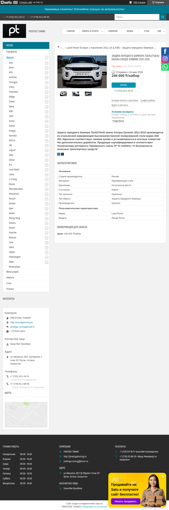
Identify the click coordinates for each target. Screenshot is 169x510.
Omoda (12, 203)
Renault (12, 237)
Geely (11, 106)
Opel (11, 208)
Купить (123, 85)
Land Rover (14, 169)
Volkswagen (15, 257)
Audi (11, 62)
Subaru (12, 223)
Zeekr (11, 262)
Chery (11, 87)
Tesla (11, 247)
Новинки (112, 31)
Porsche (12, 232)
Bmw (11, 67)
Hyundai (13, 135)
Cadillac (13, 77)
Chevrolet (13, 92)
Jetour (12, 160)
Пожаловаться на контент (94, 507)
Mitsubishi (14, 194)
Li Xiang (13, 179)
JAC (10, 145)
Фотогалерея (12, 272)
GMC (11, 111)
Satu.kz (99, 503)
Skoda (12, 213)
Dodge (12, 96)
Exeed (11, 101)
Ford (11, 116)
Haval (11, 121)
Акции (130, 31)
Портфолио (11, 51)
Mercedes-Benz (16, 189)
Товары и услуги (90, 31)
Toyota (12, 252)
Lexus (11, 174)
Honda (12, 126)
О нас (147, 31)
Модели (10, 57)
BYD (10, 72)
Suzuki (12, 227)
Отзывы (10, 289)
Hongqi (12, 131)
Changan (13, 82)
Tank (11, 242)
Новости (10, 277)
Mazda (12, 184)
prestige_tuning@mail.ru (22, 327)
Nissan (12, 198)
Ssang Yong (14, 218)
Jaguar (12, 150)
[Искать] (162, 17)
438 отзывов (139, 2)
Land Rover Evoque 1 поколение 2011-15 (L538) (93, 47)
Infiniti (12, 140)
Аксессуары (14, 266)
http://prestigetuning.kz (21, 322)
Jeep (11, 155)
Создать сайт (25, 2)
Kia (10, 164)
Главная (71, 31)
